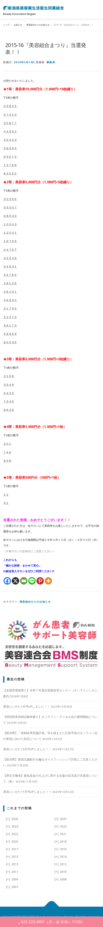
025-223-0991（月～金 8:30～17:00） (51, 922)
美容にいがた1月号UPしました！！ (26, 706)
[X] (15, 581)
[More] (48, 581)
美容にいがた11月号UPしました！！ (27, 792)
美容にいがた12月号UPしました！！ (27, 749)
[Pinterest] (40, 581)
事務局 (51, 62)
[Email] (23, 581)
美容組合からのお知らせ (35, 601)
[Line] (32, 581)
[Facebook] (7, 581)
